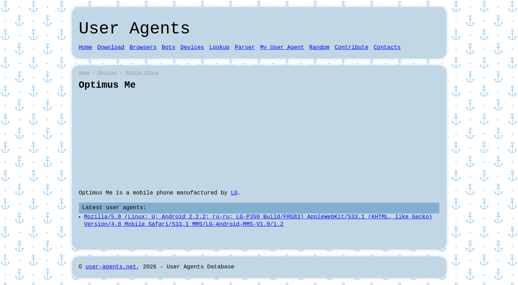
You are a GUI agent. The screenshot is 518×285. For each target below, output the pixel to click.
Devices (192, 47)
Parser (245, 47)
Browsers (143, 47)
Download (111, 47)
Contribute (351, 47)
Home (85, 47)
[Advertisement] (259, 140)
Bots (168, 47)
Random (319, 47)
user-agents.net (111, 267)
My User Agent (282, 47)
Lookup (219, 47)
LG (234, 193)
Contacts (387, 47)
